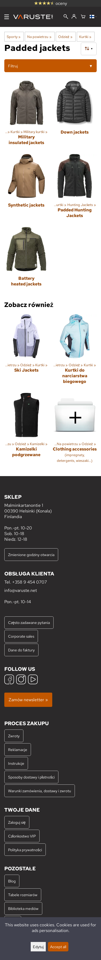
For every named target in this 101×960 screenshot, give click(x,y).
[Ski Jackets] (26, 351)
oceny (50, 3)
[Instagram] (21, 680)
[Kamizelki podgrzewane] (26, 430)
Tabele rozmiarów (22, 894)
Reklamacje (17, 749)
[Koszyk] (83, 17)
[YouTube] (33, 680)
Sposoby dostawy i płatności (31, 777)
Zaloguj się (17, 822)
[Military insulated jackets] (26, 115)
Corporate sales (21, 636)
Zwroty (14, 735)
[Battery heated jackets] (26, 261)
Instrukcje (16, 763)
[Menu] (6, 17)
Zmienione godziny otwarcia (31, 554)
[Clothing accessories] (75, 430)
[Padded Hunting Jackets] (75, 188)
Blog (12, 881)
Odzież (65, 36)
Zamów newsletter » (28, 700)
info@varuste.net (20, 590)
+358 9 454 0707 (29, 582)
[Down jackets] (75, 115)
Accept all (58, 946)
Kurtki (85, 36)
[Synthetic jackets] (26, 188)
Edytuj (38, 946)
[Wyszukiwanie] (66, 17)
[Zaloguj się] (73, 16)
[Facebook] (9, 680)
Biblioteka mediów (23, 908)
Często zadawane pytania (29, 622)
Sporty (13, 36)
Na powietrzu (39, 36)
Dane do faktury (21, 649)
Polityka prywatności (25, 849)
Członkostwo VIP (22, 836)
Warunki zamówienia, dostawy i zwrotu (39, 790)
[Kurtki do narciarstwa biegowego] (75, 351)
